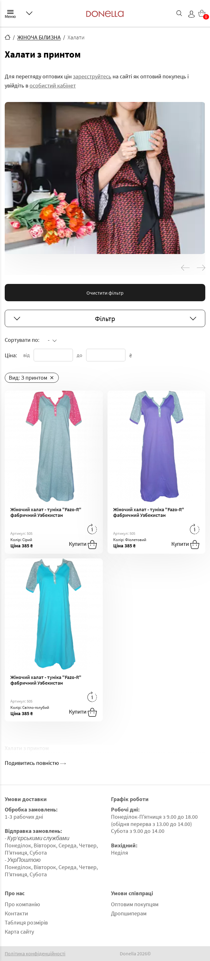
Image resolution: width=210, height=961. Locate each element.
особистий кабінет (53, 85)
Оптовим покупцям (134, 904)
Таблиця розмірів (26, 922)
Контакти (16, 913)
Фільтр (105, 318)
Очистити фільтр (105, 293)
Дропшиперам (128, 913)
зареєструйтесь (92, 76)
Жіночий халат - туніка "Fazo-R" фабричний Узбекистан (45, 512)
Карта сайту (19, 931)
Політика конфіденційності (35, 953)
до (79, 355)
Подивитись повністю (35, 762)
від (26, 355)
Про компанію (22, 904)
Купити (83, 544)
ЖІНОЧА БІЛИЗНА (39, 37)
